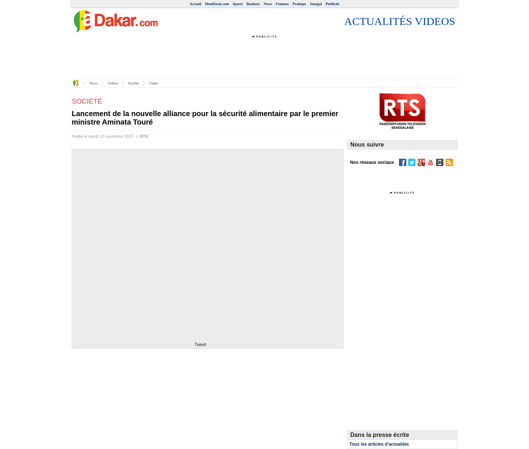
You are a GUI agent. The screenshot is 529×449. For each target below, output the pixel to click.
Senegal (316, 4)
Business (253, 4)
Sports (238, 4)
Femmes (282, 4)
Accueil (195, 4)
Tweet (200, 344)
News (268, 4)
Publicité (332, 4)
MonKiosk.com (217, 4)
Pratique (299, 4)
